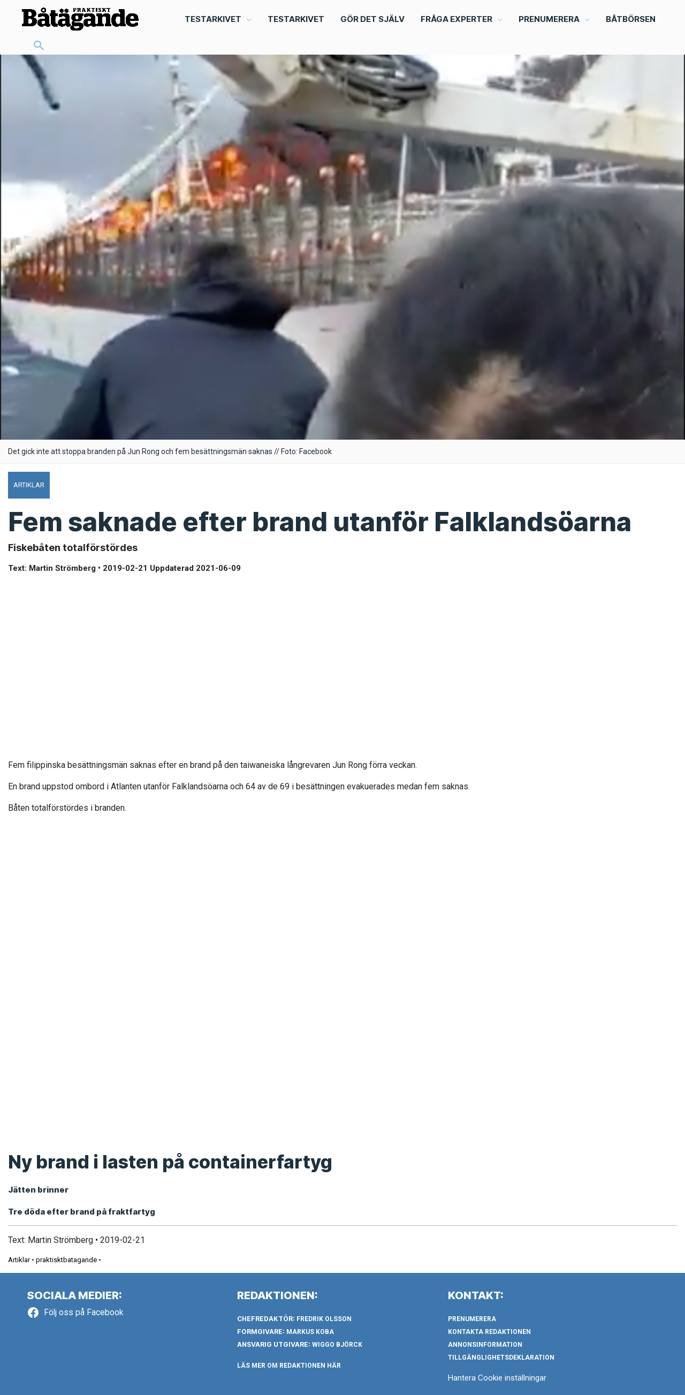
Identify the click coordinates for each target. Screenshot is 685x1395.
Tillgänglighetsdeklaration (501, 1357)
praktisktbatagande (66, 1260)
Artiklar (19, 1260)
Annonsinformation (485, 1344)
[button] (39, 47)
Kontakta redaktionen (489, 1332)
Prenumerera (472, 1319)
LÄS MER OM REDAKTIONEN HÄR (289, 1365)
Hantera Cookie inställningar (497, 1378)
